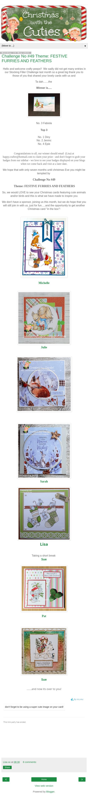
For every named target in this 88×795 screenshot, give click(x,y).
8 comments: (29, 762)
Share (7, 767)
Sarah (44, 481)
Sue (44, 559)
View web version (44, 785)
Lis (43, 544)
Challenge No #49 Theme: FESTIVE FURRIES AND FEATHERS (34, 58)
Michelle (44, 283)
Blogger (50, 791)
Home (44, 779)
